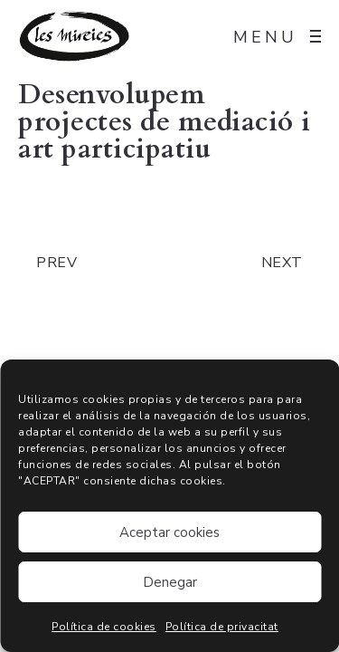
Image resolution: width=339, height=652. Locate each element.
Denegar (170, 582)
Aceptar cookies (169, 532)
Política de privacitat (221, 626)
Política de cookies (104, 626)
